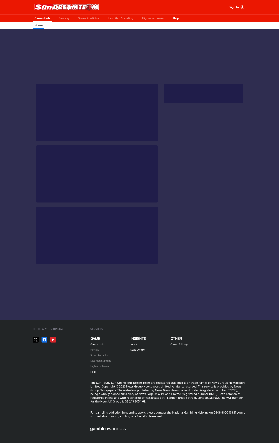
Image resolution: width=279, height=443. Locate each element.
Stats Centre (137, 349)
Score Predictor (88, 18)
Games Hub (42, 18)
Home (39, 25)
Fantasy (64, 18)
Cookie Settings (179, 344)
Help (176, 18)
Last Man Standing (120, 18)
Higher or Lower (153, 18)
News (133, 344)
